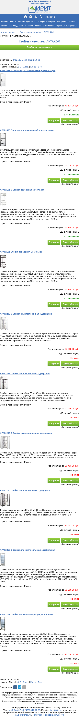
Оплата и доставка (26, 21)
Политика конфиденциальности (48, 715)
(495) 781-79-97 (42, 1)
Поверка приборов (46, 21)
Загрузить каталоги (66, 21)
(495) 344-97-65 (16, 710)
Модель (17, 60)
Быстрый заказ (70, 120)
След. (26, 67)
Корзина (51, 17)
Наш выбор (34, 60)
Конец (33, 67)
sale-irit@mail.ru (23, 715)
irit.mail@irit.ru (40, 4)
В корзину (54, 120)
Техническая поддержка (12, 26)
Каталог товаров (8, 21)
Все (40, 67)
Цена (24, 60)
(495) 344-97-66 (32, 710)
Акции (38, 26)
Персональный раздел (66, 26)
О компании (48, 26)
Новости (29, 26)
